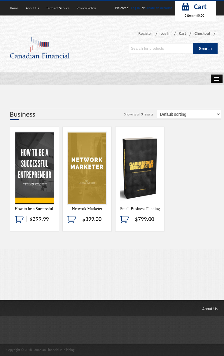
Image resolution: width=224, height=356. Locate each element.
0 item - (194, 15)
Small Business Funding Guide (145, 209)
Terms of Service (57, 8)
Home (14, 8)
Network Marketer (87, 209)
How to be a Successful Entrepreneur (45, 209)
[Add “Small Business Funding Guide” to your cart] (124, 219)
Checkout (202, 33)
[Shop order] (189, 114)
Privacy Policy (86, 8)
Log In (135, 8)
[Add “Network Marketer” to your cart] (71, 219)
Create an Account (158, 8)
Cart (182, 33)
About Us (32, 8)
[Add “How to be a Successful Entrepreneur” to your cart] (19, 219)
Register (145, 33)
